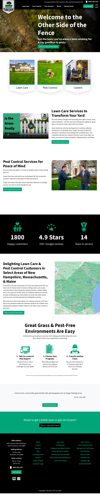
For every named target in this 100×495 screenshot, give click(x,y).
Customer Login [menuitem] (38, 464)
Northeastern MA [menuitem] (85, 464)
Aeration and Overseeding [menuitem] (60, 454)
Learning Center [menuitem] (38, 454)
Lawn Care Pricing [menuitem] (60, 461)
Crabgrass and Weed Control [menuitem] (60, 448)
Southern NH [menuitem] (85, 458)
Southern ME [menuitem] (85, 461)
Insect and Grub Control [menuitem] (60, 451)
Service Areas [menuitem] (69, 6)
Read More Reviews (50, 405)
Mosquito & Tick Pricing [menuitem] (85, 448)
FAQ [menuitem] (38, 451)
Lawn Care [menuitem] (25, 6)
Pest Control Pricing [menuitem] (85, 445)
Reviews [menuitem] (38, 448)
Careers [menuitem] (38, 445)
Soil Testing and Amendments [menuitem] (60, 458)
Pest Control (50, 87)
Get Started (88, 6)
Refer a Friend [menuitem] (38, 461)
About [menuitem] (59, 6)
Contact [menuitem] (38, 458)
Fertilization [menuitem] (60, 445)
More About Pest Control (12, 189)
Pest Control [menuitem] (36, 6)
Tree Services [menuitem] (49, 6)
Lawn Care (22, 87)
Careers (78, 87)
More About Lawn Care (60, 142)
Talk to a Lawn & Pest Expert (48, 47)
